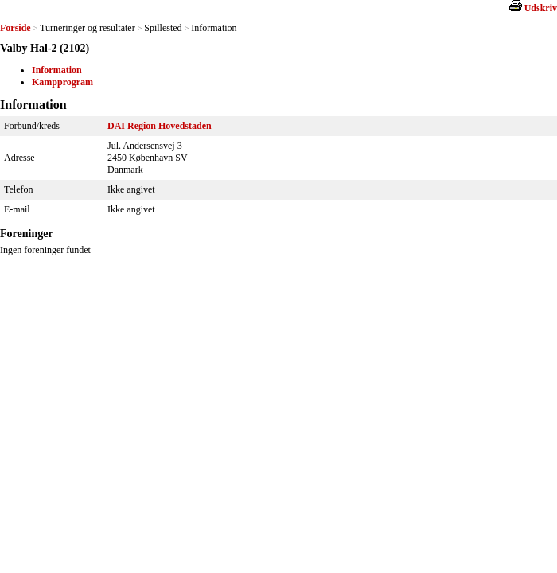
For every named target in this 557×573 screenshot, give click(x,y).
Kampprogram (62, 82)
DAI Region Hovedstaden (159, 125)
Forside (15, 27)
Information (57, 70)
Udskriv (540, 8)
